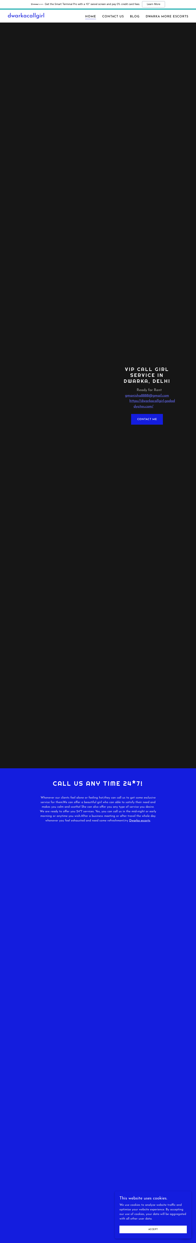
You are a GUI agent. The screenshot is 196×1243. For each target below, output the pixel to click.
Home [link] (90, 16)
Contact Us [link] (113, 16)
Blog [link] (135, 16)
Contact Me (147, 419)
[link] (26, 16)
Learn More (153, 4)
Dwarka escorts (139, 820)
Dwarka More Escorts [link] (167, 16)
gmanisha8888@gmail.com (147, 396)
